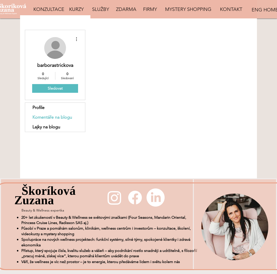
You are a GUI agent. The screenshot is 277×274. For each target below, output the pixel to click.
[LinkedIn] (155, 197)
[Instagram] (114, 197)
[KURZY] (76, 9)
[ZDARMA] (126, 9)
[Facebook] (135, 197)
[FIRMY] (150, 9)
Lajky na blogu (46, 127)
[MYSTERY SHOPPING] (188, 9)
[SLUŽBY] (100, 9)
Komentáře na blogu (52, 117)
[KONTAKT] (231, 9)
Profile (38, 107)
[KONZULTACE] (48, 9)
